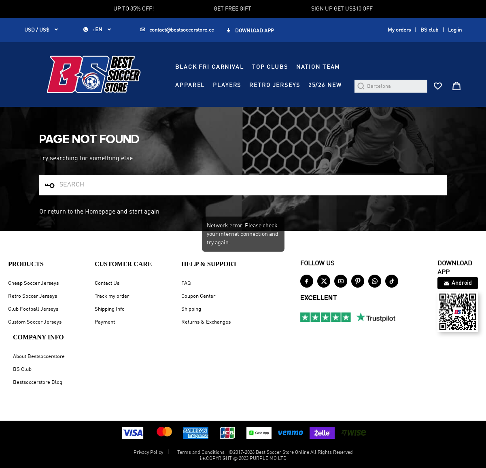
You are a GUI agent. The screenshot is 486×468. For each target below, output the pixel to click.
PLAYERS (227, 85)
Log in (455, 30)
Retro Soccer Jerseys (32, 296)
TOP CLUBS (270, 67)
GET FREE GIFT (232, 9)
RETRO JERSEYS (274, 85)
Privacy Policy (148, 452)
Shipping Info (110, 309)
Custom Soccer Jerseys (35, 322)
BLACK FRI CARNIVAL (209, 67)
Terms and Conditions (201, 452)
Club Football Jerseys (33, 309)
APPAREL (190, 85)
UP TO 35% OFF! (133, 9)
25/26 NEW (325, 85)
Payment (105, 322)
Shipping (191, 309)
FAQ (186, 283)
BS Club (22, 369)
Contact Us (107, 283)
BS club (429, 30)
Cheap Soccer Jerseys (33, 283)
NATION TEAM (318, 67)
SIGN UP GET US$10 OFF (342, 9)
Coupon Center (198, 296)
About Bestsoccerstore (39, 356)
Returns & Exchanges (206, 322)
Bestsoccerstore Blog (37, 382)
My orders (399, 30)
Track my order (112, 296)
